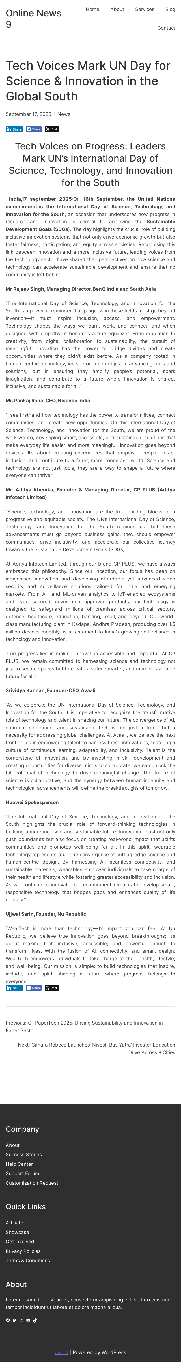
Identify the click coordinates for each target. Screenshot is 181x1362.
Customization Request (32, 1183)
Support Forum (22, 1173)
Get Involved (20, 1241)
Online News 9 (34, 18)
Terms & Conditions (28, 1260)
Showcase (17, 1232)
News (63, 114)
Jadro (61, 1352)
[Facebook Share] (34, 129)
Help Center (19, 1164)
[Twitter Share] (52, 129)
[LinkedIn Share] (14, 129)
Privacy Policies (23, 1251)
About (13, 1145)
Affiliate (14, 1223)
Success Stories (24, 1154)
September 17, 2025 (28, 114)
